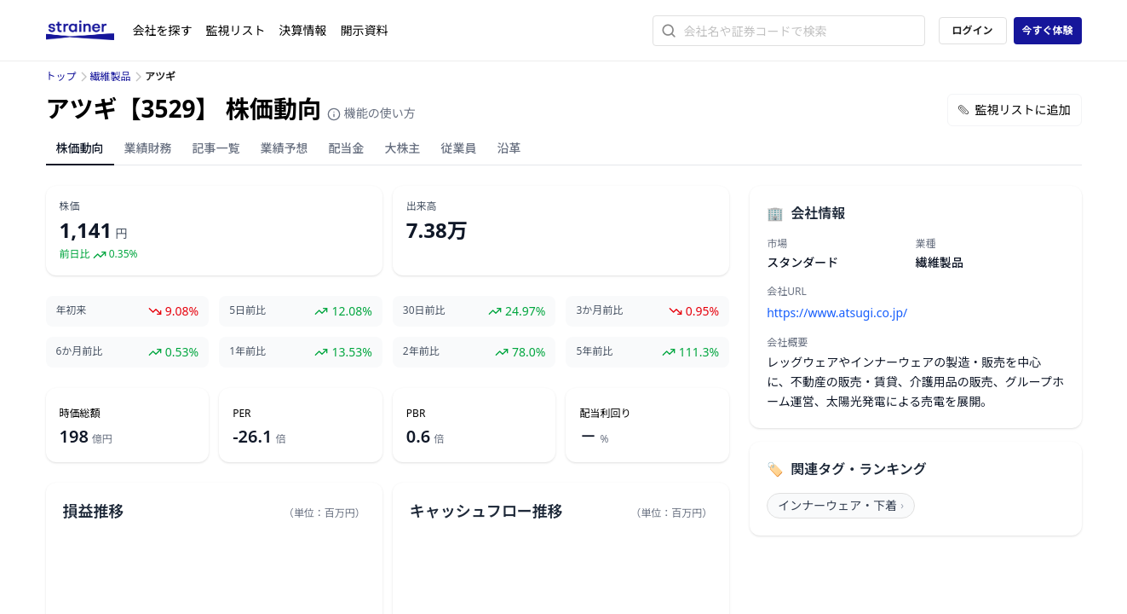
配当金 (347, 148)
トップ (61, 76)
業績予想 (284, 148)
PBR (416, 413)
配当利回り (604, 413)
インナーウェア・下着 (841, 505)
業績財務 (148, 148)
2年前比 (421, 351)
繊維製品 (110, 76)
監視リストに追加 (1014, 109)
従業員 (459, 148)
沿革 (509, 148)
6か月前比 (79, 351)
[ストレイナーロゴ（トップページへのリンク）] (89, 30)
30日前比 (424, 310)
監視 (236, 30)
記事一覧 (216, 148)
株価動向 (80, 148)
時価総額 (80, 413)
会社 (163, 30)
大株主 (403, 148)
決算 (303, 30)
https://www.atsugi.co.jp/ (837, 312)
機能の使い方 (371, 113)
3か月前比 (599, 310)
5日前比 (247, 310)
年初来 (71, 310)
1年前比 (247, 351)
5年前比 (594, 351)
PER (241, 413)
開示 (364, 30)
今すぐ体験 (1046, 30)
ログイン (972, 30)
